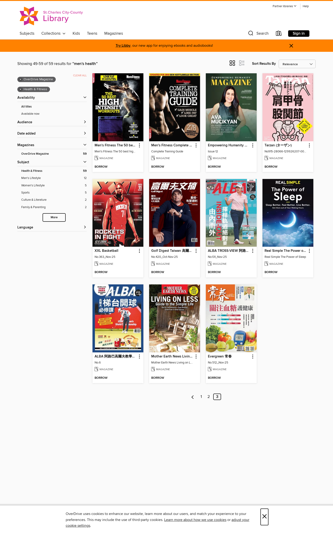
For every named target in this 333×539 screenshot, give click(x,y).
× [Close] (264, 517)
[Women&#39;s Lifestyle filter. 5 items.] (54, 185)
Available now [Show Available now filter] (30, 114)
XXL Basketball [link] (106, 251)
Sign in (299, 33)
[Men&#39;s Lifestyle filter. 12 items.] (54, 178)
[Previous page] (192, 397)
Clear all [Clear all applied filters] (80, 75)
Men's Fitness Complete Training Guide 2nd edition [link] (172, 145)
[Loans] (279, 34)
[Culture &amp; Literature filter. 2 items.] (54, 199)
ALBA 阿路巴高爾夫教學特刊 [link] (116, 356)
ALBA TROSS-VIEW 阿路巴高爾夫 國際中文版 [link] (229, 251)
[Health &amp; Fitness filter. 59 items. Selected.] (54, 171)
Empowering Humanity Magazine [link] (229, 145)
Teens (92, 33)
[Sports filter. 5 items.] (54, 192)
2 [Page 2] (208, 396)
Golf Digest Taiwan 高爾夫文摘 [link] (172, 251)
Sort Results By (264, 64)
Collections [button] (53, 33)
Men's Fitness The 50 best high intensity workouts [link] (116, 145)
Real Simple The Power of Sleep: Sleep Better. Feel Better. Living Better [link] (286, 251)
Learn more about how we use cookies (195, 519)
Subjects (27, 33)
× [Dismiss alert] (291, 46)
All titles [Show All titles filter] (26, 107)
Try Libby (123, 45)
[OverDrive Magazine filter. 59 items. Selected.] (54, 153)
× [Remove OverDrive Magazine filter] (20, 79)
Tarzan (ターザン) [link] (278, 145)
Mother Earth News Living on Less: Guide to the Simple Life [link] (172, 356)
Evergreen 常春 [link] (220, 356)
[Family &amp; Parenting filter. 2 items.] (54, 207)
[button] (285, 6)
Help (306, 6)
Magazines (113, 33)
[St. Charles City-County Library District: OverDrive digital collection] (51, 15)
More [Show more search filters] (54, 217)
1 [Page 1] (201, 396)
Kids (76, 33)
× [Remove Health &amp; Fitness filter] (20, 89)
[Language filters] (52, 227)
